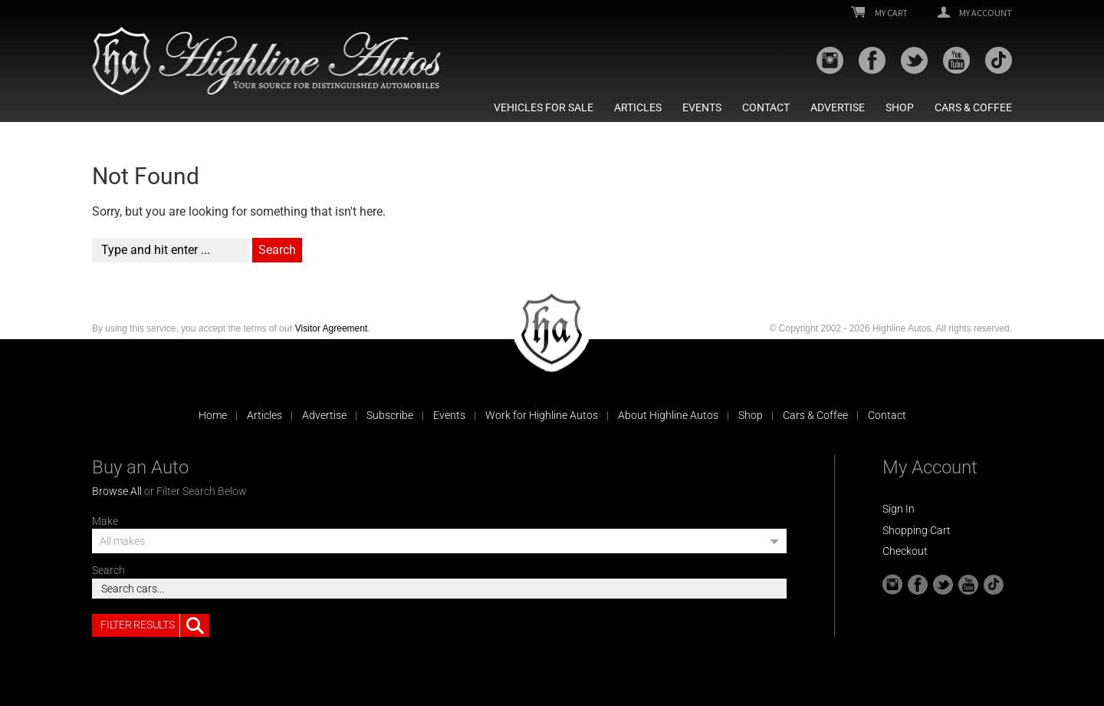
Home (213, 415)
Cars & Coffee (973, 107)
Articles (638, 107)
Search (108, 570)
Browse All (117, 491)
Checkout (905, 551)
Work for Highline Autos (541, 415)
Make (105, 521)
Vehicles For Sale (543, 107)
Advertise (837, 107)
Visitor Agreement (331, 328)
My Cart (879, 13)
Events (701, 107)
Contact (766, 107)
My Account (975, 13)
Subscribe (389, 415)
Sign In (898, 509)
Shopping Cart (916, 530)
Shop (900, 107)
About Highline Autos (668, 415)
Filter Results (154, 625)
